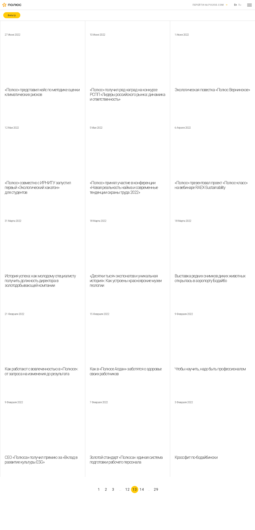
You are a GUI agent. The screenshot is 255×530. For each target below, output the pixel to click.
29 (156, 489)
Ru (239, 4)
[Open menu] (249, 5)
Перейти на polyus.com (208, 5)
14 (142, 489)
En (235, 4)
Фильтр (12, 15)
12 (127, 489)
